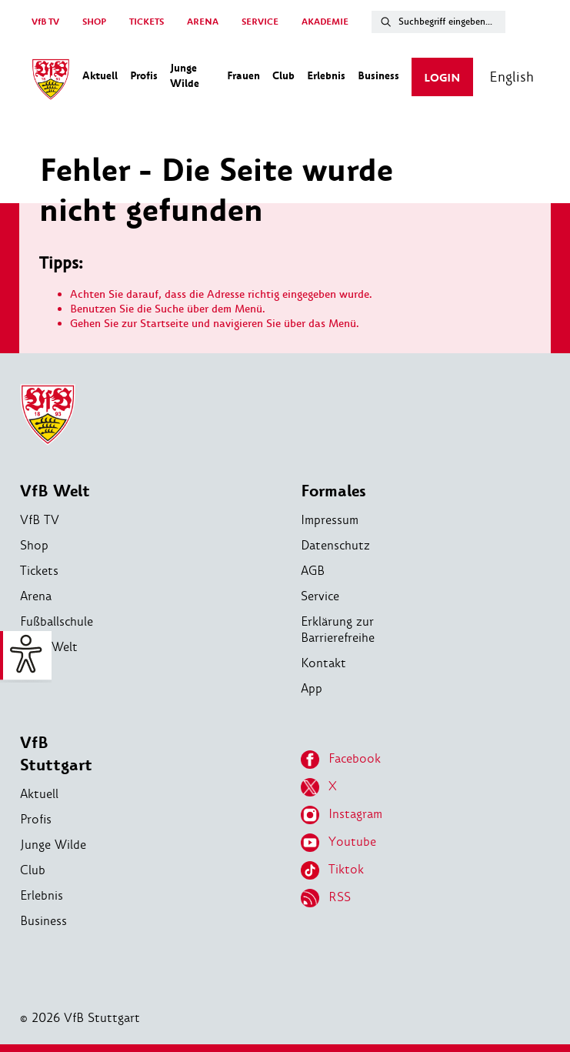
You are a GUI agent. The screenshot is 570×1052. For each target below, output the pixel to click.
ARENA (202, 22)
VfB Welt (55, 491)
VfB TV (45, 22)
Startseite (164, 323)
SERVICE (260, 22)
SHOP (94, 22)
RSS (326, 898)
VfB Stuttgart (56, 754)
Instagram (341, 815)
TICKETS (146, 22)
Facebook (341, 759)
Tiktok (332, 870)
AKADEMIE (325, 22)
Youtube (338, 842)
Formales (333, 491)
